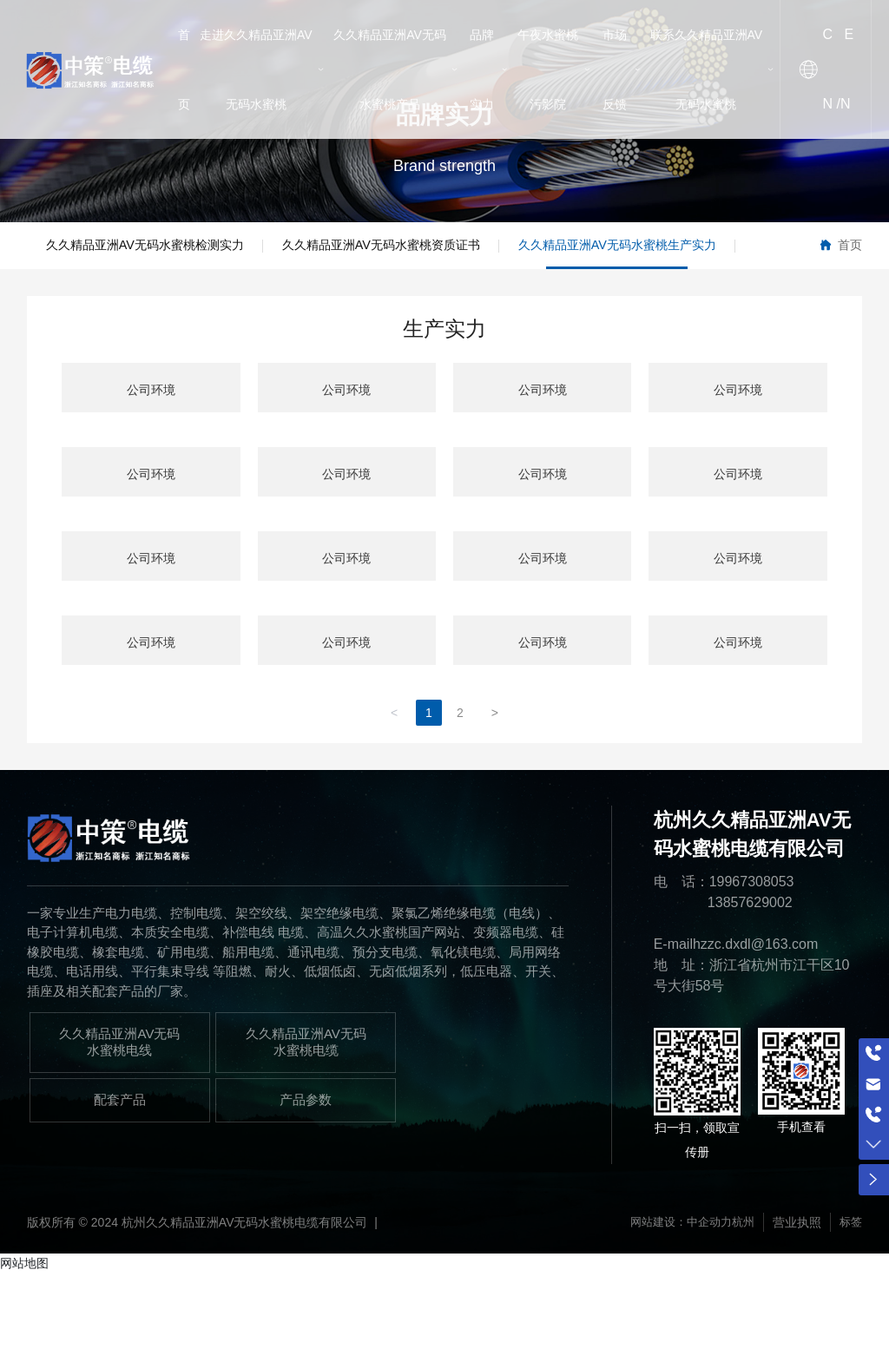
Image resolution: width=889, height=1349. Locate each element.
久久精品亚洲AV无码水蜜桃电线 (119, 1116)
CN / (831, 69)
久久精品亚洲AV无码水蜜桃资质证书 (443, 252)
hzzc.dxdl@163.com (755, 1018)
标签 (850, 1297)
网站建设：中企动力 (673, 1297)
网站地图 (24, 1338)
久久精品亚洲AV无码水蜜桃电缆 (306, 1116)
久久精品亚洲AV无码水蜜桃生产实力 (166, 313)
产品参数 (306, 1175)
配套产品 (120, 1175)
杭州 (740, 1297)
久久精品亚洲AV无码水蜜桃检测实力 (166, 252)
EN (846, 69)
